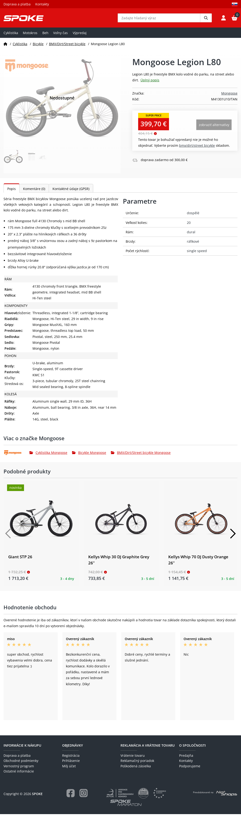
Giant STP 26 (20, 558)
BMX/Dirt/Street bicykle (67, 45)
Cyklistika (11, 34)
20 (189, 224)
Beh (45, 34)
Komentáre (34, 190)
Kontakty (42, 4)
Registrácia (71, 757)
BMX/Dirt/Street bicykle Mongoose (141, 454)
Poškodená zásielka (135, 768)
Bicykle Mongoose (89, 454)
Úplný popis (150, 82)
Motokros (30, 34)
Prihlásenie (71, 762)
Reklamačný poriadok (137, 762)
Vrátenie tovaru (132, 757)
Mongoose (229, 95)
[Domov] (5, 45)
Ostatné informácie (19, 773)
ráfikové (193, 243)
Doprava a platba (17, 4)
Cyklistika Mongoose (48, 454)
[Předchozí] (8, 535)
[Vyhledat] (206, 18)
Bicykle (38, 45)
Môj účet (69, 768)
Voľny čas (60, 34)
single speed (197, 252)
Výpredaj (80, 34)
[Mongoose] (16, 454)
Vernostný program (19, 768)
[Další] (233, 535)
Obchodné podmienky (21, 762)
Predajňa (186, 757)
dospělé (193, 215)
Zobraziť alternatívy (214, 126)
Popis (11, 190)
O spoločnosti (192, 747)
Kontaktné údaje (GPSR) (70, 190)
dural (191, 234)
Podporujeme (189, 768)
